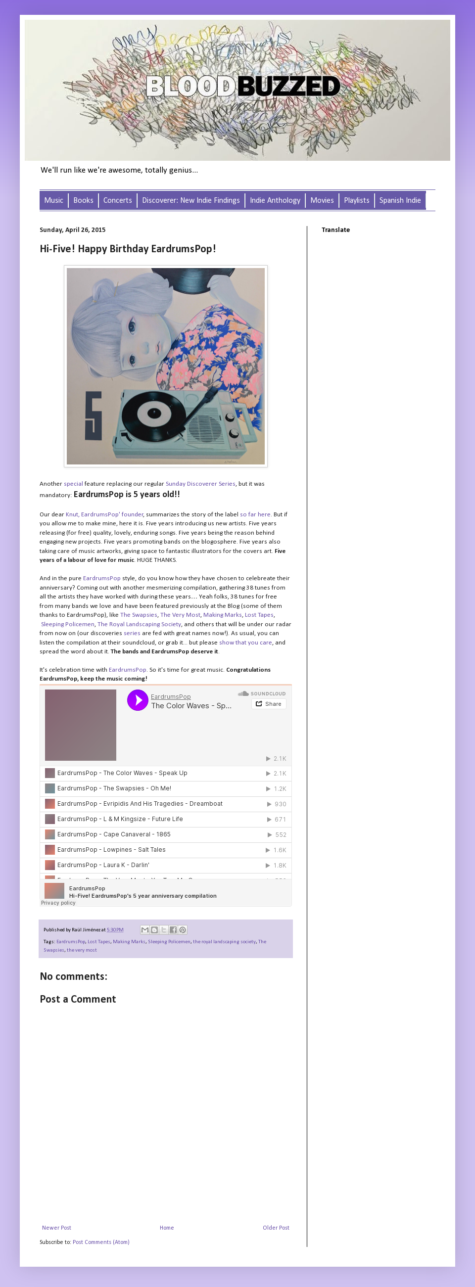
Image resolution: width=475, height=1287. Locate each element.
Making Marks (129, 942)
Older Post (276, 1228)
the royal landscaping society (224, 942)
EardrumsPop (70, 942)
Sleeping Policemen (68, 624)
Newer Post (56, 1228)
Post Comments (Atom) (101, 1242)
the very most (82, 950)
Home (167, 1228)
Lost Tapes (99, 942)
